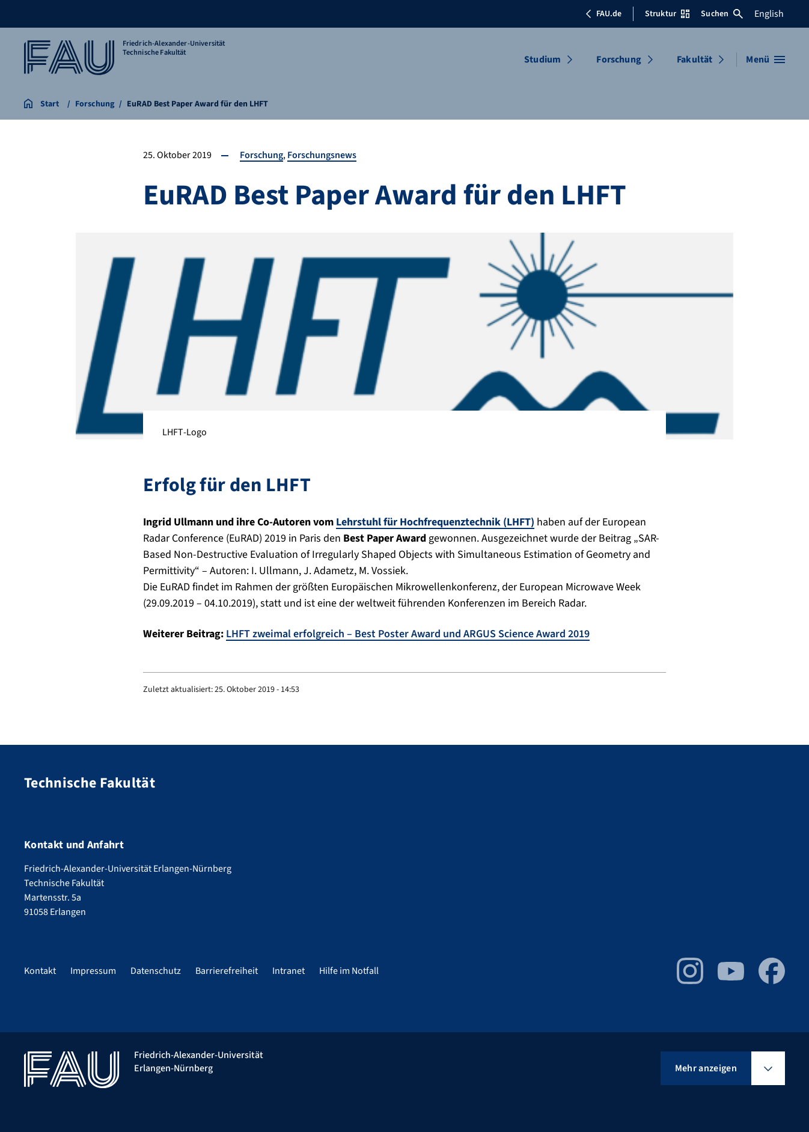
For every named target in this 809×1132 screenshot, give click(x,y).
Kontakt (40, 970)
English (769, 13)
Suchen (722, 14)
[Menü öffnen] (765, 59)
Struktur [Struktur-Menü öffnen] (667, 14)
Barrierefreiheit (226, 970)
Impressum (93, 970)
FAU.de (603, 14)
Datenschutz (155, 970)
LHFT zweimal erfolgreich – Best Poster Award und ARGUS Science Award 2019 (408, 633)
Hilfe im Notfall (349, 970)
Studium (542, 59)
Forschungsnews (321, 155)
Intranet (288, 970)
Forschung (618, 59)
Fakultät (694, 59)
